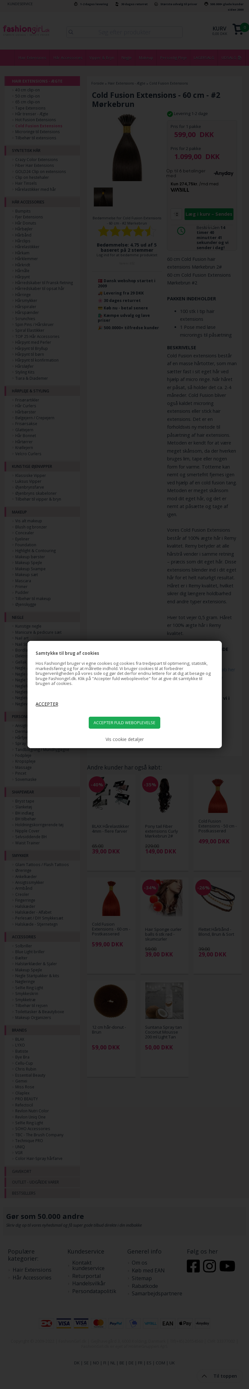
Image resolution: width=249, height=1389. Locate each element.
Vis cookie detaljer (125, 739)
